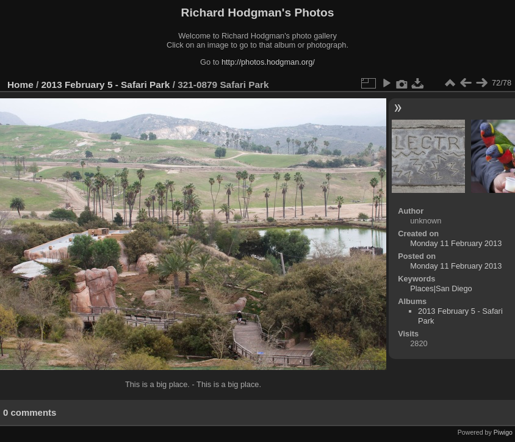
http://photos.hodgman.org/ (268, 62)
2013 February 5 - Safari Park (105, 84)
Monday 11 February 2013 (456, 243)
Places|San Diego (441, 288)
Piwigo (503, 432)
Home (20, 84)
